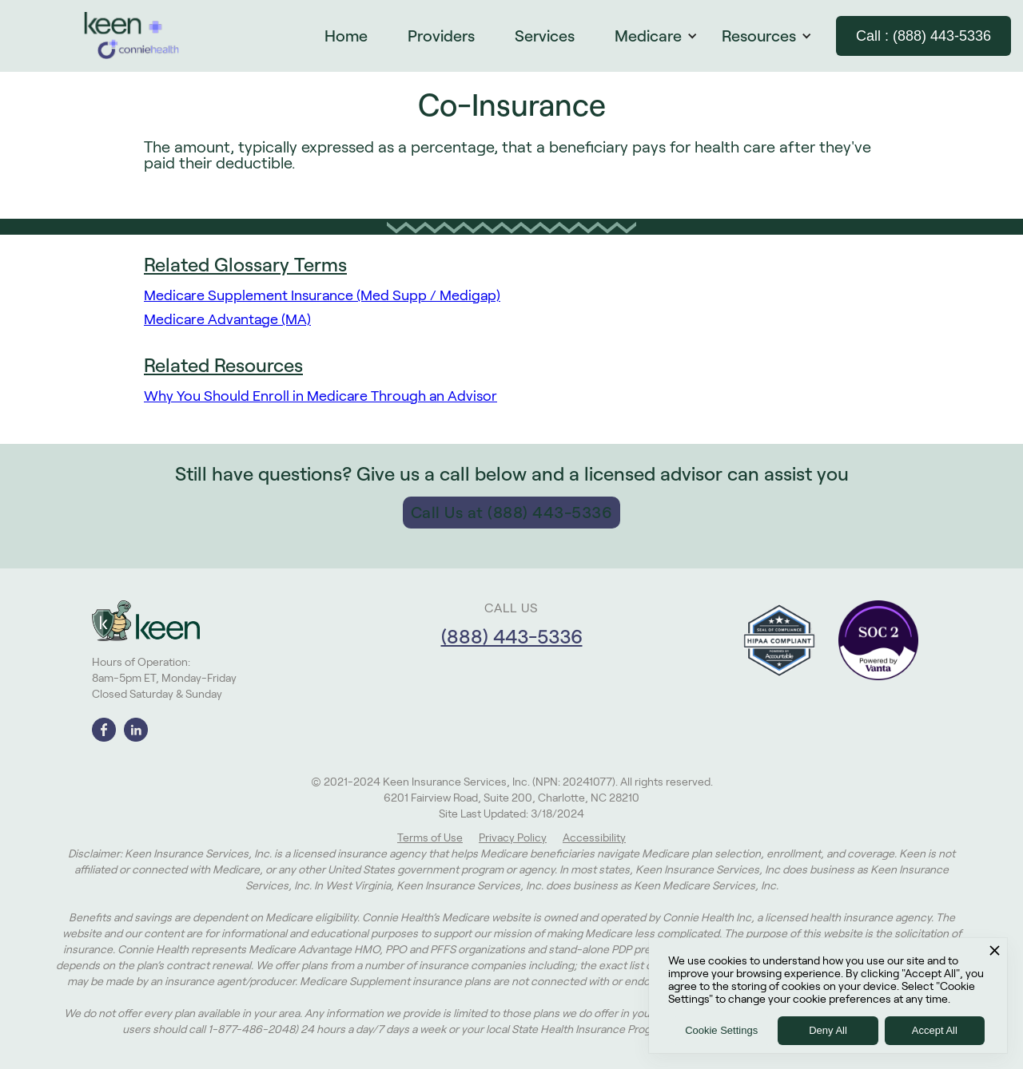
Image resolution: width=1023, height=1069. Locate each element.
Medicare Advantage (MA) (227, 319)
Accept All (934, 1030)
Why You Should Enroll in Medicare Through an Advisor (320, 396)
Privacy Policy (513, 837)
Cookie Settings (721, 1030)
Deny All (828, 1030)
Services (545, 36)
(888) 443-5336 (512, 636)
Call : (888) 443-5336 (923, 36)
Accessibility (594, 837)
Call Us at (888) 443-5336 (512, 512)
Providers (441, 36)
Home (346, 36)
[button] (664, 36)
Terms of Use (430, 837)
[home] (132, 36)
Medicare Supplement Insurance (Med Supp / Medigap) (322, 295)
